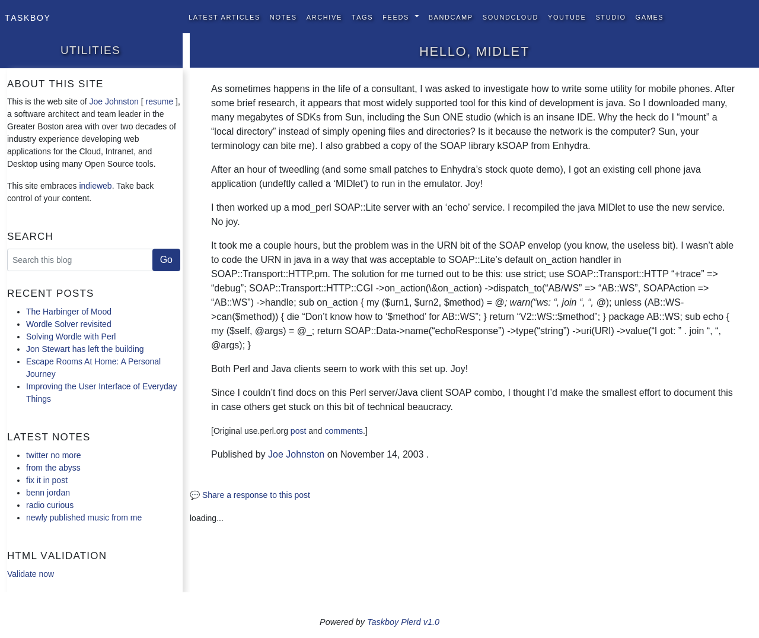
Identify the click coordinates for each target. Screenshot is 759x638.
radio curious (50, 505)
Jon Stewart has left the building (84, 349)
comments (343, 431)
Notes (283, 16)
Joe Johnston (114, 101)
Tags (362, 16)
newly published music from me (84, 517)
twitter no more (53, 455)
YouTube (567, 16)
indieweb (95, 186)
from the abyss (53, 467)
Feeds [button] (397, 16)
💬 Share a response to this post (250, 495)
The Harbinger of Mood (68, 311)
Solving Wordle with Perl (71, 336)
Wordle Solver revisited (68, 324)
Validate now (30, 574)
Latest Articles (224, 16)
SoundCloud (510, 16)
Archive (324, 16)
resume (159, 101)
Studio (610, 16)
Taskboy (27, 16)
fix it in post (47, 480)
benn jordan (48, 492)
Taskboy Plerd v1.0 (403, 622)
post (298, 431)
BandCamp (451, 16)
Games (650, 16)
